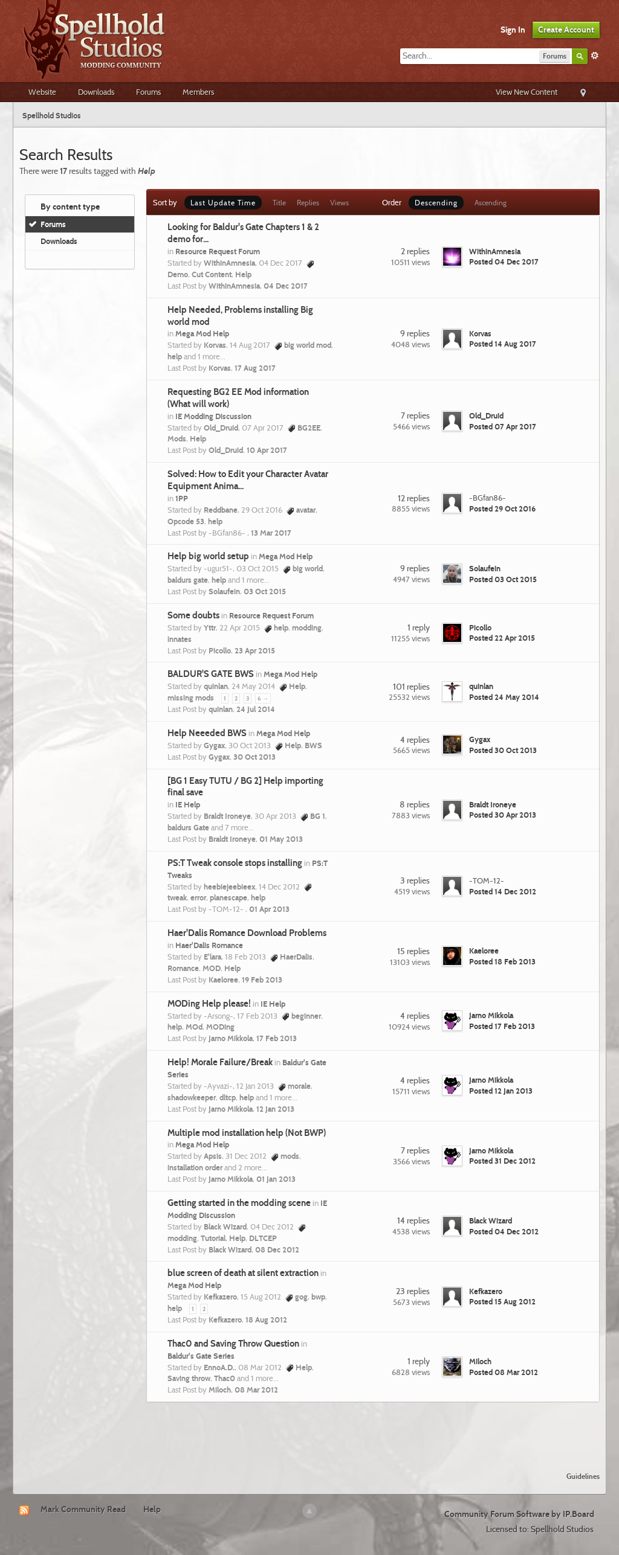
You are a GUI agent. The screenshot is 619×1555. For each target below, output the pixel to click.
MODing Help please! (209, 1003)
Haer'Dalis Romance (209, 945)
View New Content (526, 92)
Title (279, 202)
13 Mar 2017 (271, 532)
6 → (263, 698)
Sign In (513, 29)
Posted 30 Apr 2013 (502, 814)
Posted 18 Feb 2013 (502, 961)
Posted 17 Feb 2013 (502, 1026)
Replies (308, 202)
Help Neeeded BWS (207, 733)
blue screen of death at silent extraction (243, 1273)
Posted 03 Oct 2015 (503, 579)
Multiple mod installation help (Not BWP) (246, 1132)
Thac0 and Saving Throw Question (233, 1343)
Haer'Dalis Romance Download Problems (246, 933)
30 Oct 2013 (254, 756)
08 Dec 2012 (277, 1249)
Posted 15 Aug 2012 (502, 1301)
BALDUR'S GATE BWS (210, 673)
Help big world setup (208, 556)
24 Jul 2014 (255, 709)
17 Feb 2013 (276, 1038)
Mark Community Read (83, 1509)
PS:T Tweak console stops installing (234, 863)
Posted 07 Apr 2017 (502, 426)
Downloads (96, 92)
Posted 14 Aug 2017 (502, 343)
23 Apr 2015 (255, 650)
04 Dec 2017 (286, 285)
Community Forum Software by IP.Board (519, 1514)
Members (198, 92)
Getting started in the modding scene (239, 1203)
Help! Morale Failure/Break (220, 1062)
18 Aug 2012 (266, 1319)
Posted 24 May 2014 (504, 697)
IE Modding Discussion (213, 416)
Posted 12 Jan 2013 (501, 1090)
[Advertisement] (309, 1429)
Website (42, 92)
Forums (148, 92)
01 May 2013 (281, 839)
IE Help (187, 804)
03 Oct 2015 (265, 591)
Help (152, 1509)
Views (339, 202)
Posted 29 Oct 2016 (502, 508)
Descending (436, 202)
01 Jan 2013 (276, 1179)
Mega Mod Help (202, 333)
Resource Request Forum (217, 251)
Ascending (491, 202)
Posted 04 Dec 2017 (504, 261)
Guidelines (583, 1476)
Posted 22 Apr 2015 (502, 638)
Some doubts (193, 615)
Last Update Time (223, 202)
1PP (181, 498)
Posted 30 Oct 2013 (503, 750)
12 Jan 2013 (275, 1109)
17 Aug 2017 (255, 368)
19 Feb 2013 (262, 979)
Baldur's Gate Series (201, 1356)
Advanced (595, 55)
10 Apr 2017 (267, 450)
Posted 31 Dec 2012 (502, 1160)
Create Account (566, 29)
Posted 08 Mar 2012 (503, 1372)
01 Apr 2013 (269, 909)
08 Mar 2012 (256, 1389)
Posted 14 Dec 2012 (502, 891)
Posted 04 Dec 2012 (504, 1231)
